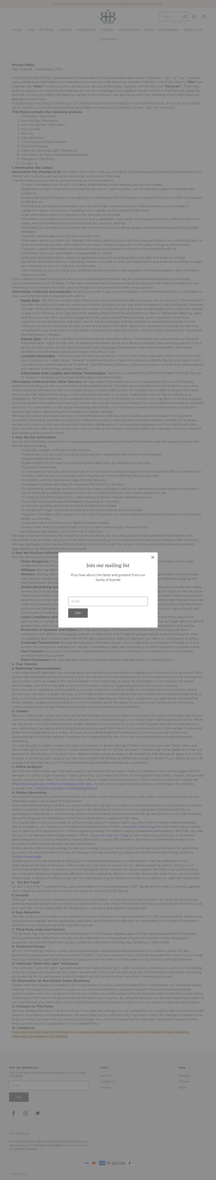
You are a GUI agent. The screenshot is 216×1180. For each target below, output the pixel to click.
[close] (152, 557)
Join (78, 613)
